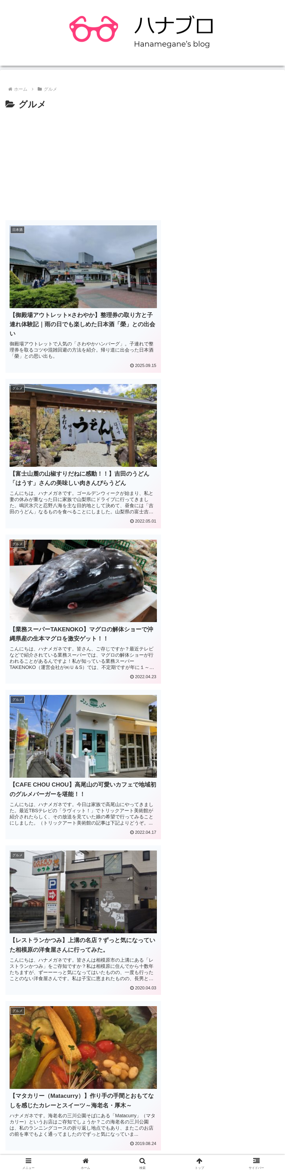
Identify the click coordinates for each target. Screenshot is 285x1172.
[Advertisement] (142, 163)
